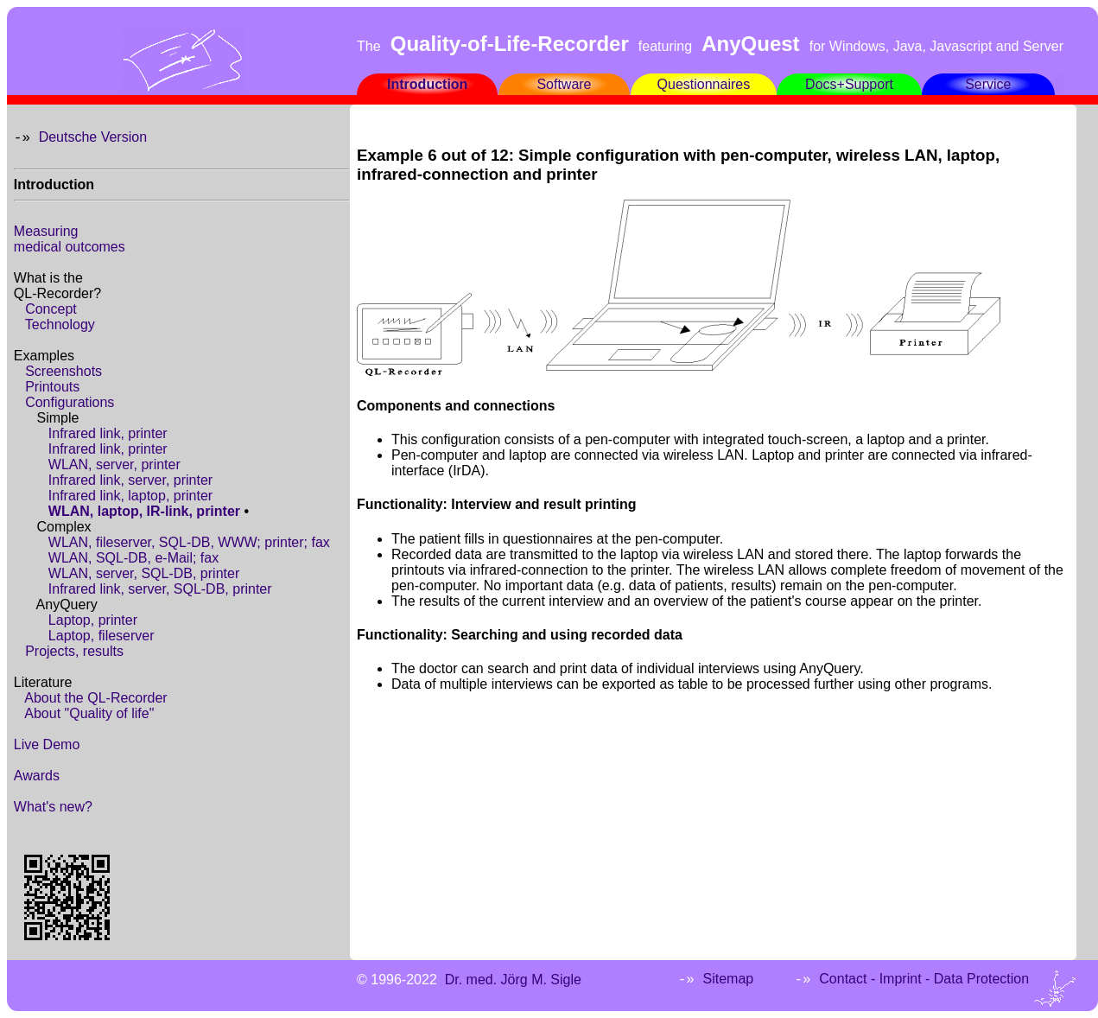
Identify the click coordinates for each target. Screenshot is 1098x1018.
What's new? (53, 806)
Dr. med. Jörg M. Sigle (513, 979)
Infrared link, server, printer (130, 480)
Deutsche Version (93, 137)
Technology (60, 324)
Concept (51, 309)
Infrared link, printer (108, 433)
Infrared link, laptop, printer (130, 495)
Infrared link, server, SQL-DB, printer (160, 589)
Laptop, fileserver (101, 635)
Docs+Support (849, 84)
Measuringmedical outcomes (69, 239)
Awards (37, 775)
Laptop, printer (92, 620)
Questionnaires (704, 84)
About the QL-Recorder (95, 697)
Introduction (427, 84)
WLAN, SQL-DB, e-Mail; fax (133, 557)
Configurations (69, 402)
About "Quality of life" (89, 713)
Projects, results (74, 651)
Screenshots (63, 371)
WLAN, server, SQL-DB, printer (143, 573)
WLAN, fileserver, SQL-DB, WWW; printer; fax (189, 542)
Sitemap (727, 978)
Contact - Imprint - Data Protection (924, 978)
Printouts (52, 386)
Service (988, 84)
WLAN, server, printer (114, 464)
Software (563, 84)
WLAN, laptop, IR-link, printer (144, 511)
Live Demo (46, 744)
